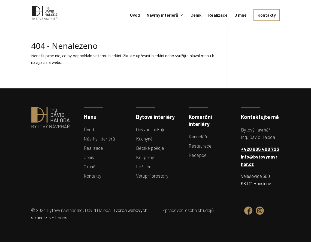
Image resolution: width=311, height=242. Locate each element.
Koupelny (145, 157)
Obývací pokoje (150, 129)
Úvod (135, 15)
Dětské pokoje (150, 148)
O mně (240, 15)
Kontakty (267, 14)
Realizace (218, 15)
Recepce (198, 155)
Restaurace (200, 145)
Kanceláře (199, 136)
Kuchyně (144, 138)
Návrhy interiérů (162, 15)
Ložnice (144, 166)
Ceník (196, 15)
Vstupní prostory (152, 175)
